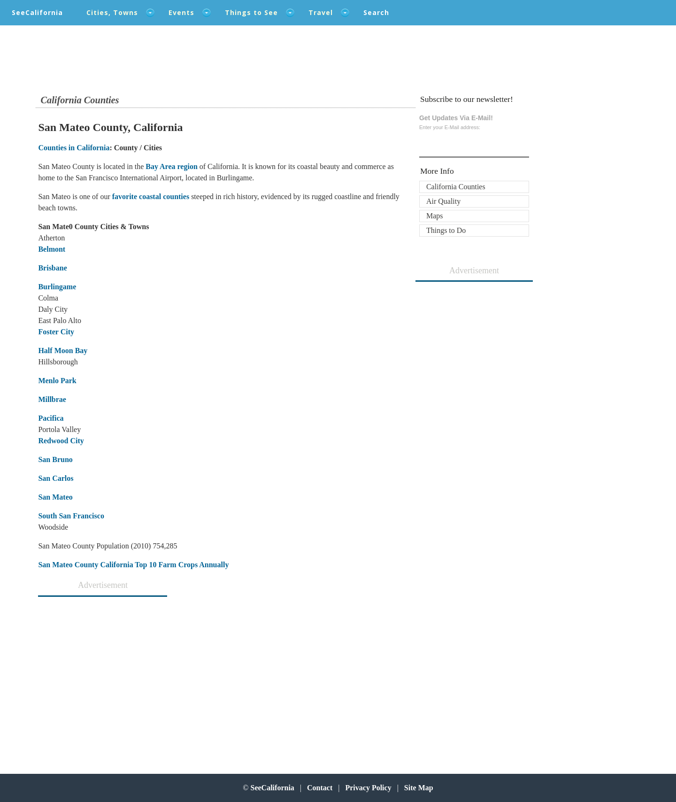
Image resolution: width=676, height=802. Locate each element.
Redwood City (61, 441)
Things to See (251, 12)
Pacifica (50, 418)
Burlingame (57, 287)
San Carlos (55, 478)
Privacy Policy (368, 788)
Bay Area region (172, 166)
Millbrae (52, 399)
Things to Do (446, 230)
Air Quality (443, 201)
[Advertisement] (99, 676)
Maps (434, 216)
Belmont (51, 249)
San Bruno (55, 459)
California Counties (455, 187)
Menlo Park (57, 381)
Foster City (56, 332)
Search (376, 12)
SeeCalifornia (37, 12)
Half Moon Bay (62, 351)
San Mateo (55, 497)
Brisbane (52, 268)
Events (181, 12)
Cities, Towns (112, 12)
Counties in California (73, 148)
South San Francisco (71, 516)
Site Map (418, 788)
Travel (320, 12)
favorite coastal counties (149, 196)
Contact (319, 788)
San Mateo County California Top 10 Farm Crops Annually (133, 565)
